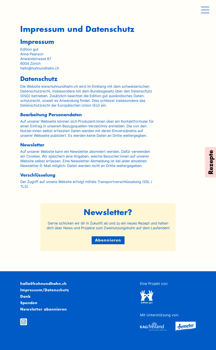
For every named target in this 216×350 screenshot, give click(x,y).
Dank (25, 296)
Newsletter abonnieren (43, 309)
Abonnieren (108, 240)
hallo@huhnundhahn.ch (43, 283)
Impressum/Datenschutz (44, 290)
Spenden (28, 302)
